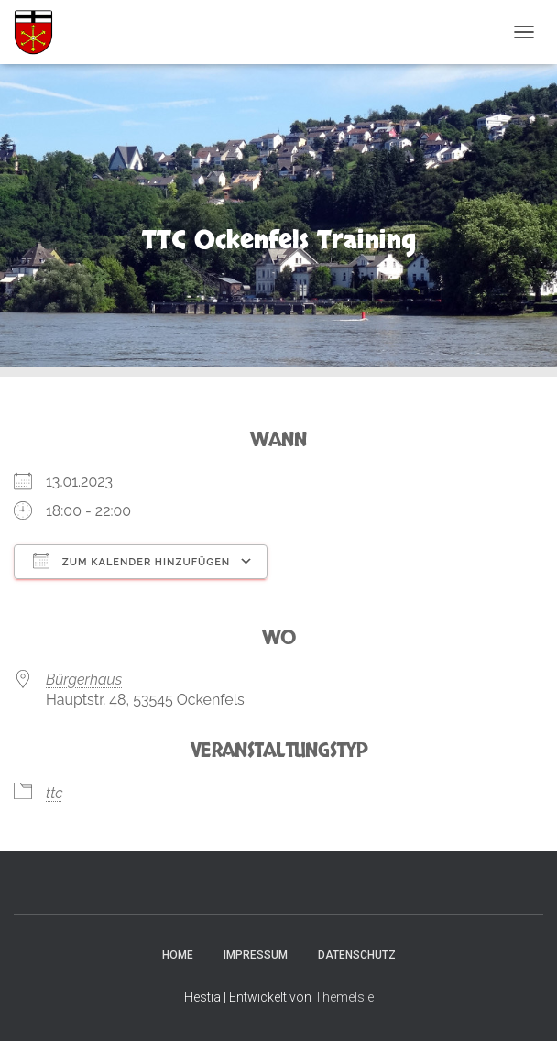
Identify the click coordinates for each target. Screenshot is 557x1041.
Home (177, 954)
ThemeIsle (344, 997)
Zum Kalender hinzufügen (131, 561)
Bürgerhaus (84, 679)
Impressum (256, 954)
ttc (54, 793)
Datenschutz (357, 954)
